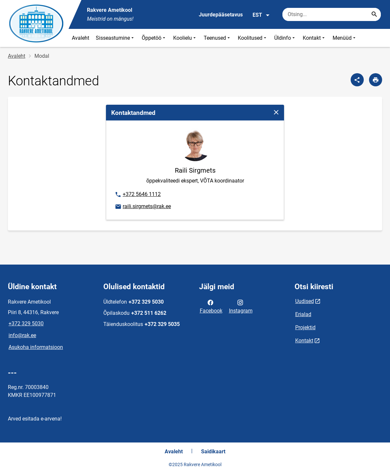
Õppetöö (154, 38)
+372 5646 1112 (137, 194)
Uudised (304, 301)
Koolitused (253, 38)
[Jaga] (357, 79)
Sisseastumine (115, 38)
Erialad (303, 314)
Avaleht (80, 38)
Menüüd (345, 38)
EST (261, 15)
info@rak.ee (22, 335)
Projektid (305, 327)
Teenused (217, 38)
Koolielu (185, 38)
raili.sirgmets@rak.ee (142, 207)
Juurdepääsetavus (221, 14)
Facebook (211, 306)
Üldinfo (285, 38)
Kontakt (314, 38)
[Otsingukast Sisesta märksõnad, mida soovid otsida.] (331, 14)
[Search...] (374, 14)
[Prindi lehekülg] (375, 79)
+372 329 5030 (26, 323)
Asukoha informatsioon (36, 347)
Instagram (241, 306)
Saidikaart (213, 451)
